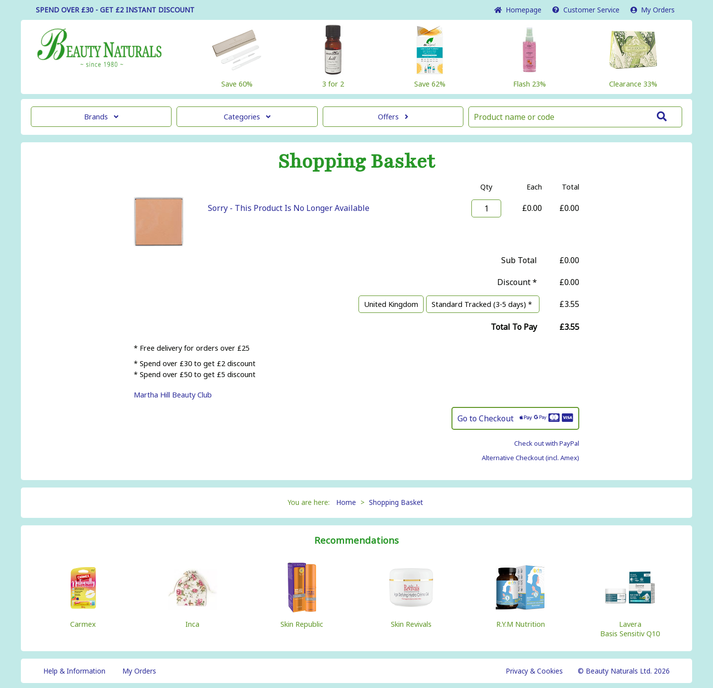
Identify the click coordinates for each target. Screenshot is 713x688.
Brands (101, 116)
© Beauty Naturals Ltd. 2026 (624, 671)
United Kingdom (391, 304)
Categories (247, 116)
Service (586, 9)
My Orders (652, 9)
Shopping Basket (396, 502)
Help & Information (74, 671)
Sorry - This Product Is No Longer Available (288, 207)
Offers (393, 116)
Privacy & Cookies (534, 671)
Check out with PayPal (546, 443)
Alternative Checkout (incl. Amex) (530, 457)
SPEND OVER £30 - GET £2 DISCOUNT (115, 9)
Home (517, 9)
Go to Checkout (515, 418)
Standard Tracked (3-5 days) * (483, 304)
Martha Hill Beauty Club (173, 394)
